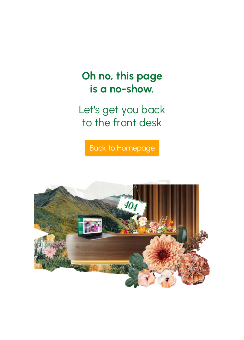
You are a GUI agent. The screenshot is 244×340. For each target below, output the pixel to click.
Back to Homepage (122, 147)
